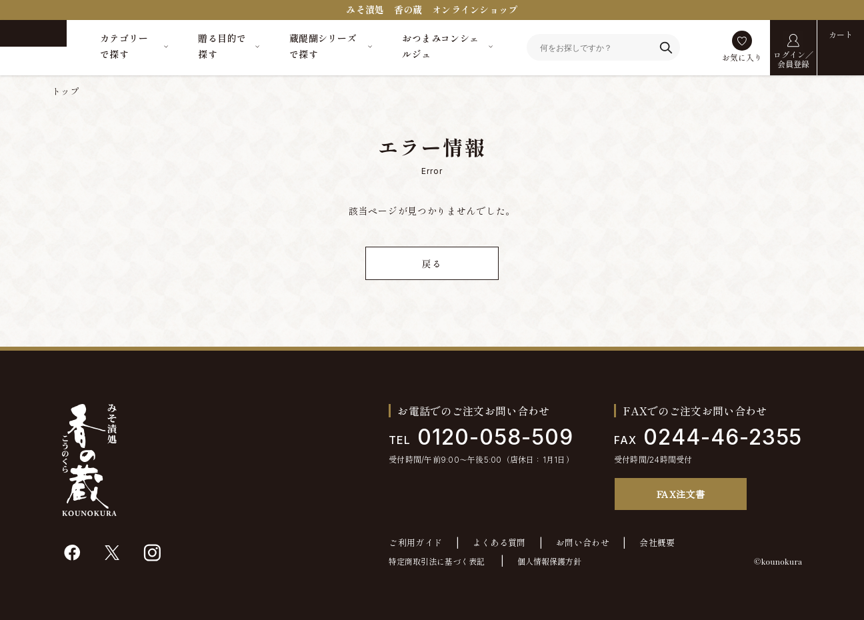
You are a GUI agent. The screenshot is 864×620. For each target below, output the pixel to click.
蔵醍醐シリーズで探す (323, 46)
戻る (431, 263)
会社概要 (657, 543)
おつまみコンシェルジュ (440, 46)
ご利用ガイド (415, 543)
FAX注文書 (681, 494)
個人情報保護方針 (549, 562)
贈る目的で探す (222, 46)
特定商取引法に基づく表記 (437, 562)
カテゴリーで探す (124, 46)
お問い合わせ (582, 543)
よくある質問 (499, 543)
